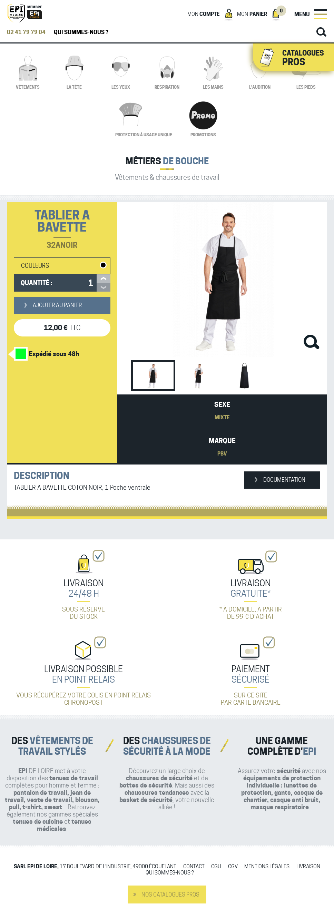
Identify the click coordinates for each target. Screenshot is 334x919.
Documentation (284, 480)
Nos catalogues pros (170, 894)
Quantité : (36, 282)
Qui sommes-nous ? (81, 32)
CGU (216, 866)
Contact (194, 866)
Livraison (308, 866)
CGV (233, 866)
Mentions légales (266, 866)
